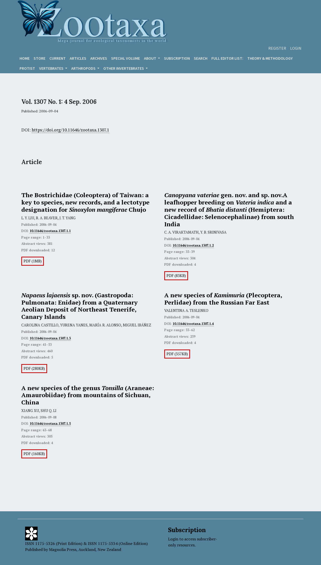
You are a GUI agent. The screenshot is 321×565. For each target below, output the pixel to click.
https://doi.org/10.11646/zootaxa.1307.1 (70, 130)
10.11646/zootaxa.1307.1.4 (193, 323)
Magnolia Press (62, 549)
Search (200, 58)
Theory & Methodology (270, 58)
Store (39, 58)
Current (57, 58)
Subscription (177, 58)
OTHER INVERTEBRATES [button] (124, 68)
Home (25, 58)
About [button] (150, 58)
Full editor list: (227, 58)
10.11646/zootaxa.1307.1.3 (50, 338)
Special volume (125, 58)
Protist (27, 68)
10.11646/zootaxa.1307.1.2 (193, 245)
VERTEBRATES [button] (51, 68)
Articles (78, 58)
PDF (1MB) (33, 261)
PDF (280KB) (34, 368)
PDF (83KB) (176, 275)
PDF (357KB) (177, 353)
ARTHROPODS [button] (83, 68)
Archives (98, 58)
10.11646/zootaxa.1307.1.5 (50, 423)
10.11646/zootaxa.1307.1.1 (50, 231)
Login (295, 48)
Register (277, 48)
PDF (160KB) (34, 453)
